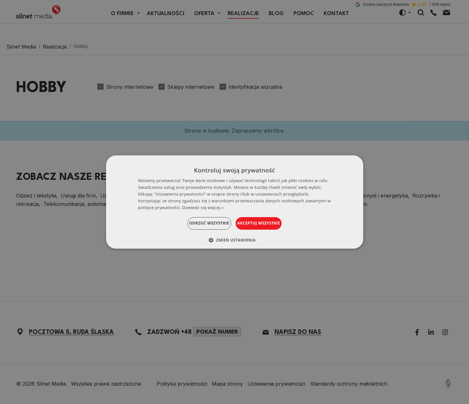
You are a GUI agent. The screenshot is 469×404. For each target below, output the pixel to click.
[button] (234, 240)
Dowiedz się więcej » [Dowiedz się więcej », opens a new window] (203, 207)
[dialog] (234, 202)
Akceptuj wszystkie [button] (266, 223)
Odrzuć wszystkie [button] (201, 223)
